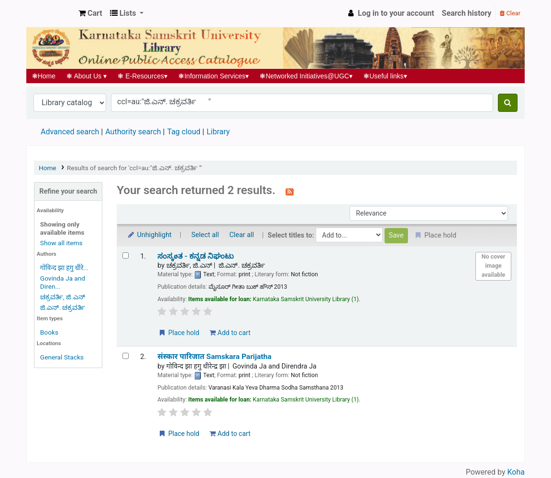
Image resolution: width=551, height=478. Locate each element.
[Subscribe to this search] (289, 191)
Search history (467, 13)
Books (49, 332)
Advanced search (70, 131)
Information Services (213, 76)
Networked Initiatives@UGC (306, 76)
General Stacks (62, 357)
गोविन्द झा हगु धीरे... (64, 268)
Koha (516, 472)
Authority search (133, 131)
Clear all (241, 235)
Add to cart (229, 333)
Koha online (51, 13)
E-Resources (142, 76)
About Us (86, 76)
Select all (205, 235)
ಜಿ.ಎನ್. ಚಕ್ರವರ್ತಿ (63, 307)
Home (43, 76)
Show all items (61, 243)
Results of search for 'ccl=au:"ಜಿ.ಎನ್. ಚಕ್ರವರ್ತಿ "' (134, 168)
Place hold (178, 333)
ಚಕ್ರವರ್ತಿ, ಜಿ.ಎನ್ (62, 297)
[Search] (508, 103)
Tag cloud (183, 131)
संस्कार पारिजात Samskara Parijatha (214, 356)
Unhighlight (149, 235)
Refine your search (68, 191)
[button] (90, 13)
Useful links (385, 76)
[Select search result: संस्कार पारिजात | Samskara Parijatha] (125, 356)
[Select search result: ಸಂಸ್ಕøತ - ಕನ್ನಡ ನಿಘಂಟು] (125, 255)
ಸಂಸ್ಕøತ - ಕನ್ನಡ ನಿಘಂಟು (195, 256)
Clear (510, 13)
